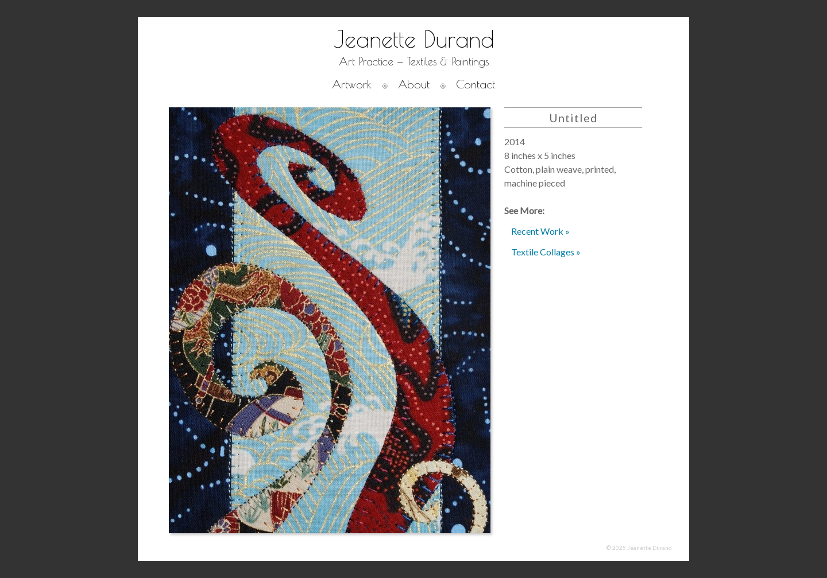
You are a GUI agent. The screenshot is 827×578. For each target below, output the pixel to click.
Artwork (352, 84)
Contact (475, 84)
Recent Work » (540, 231)
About (414, 84)
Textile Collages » (546, 251)
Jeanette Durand (414, 39)
